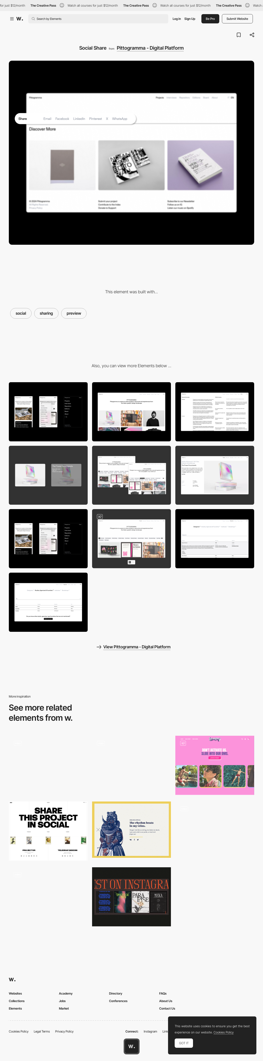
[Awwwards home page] (131, 1046)
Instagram (150, 1031)
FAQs (163, 993)
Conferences (118, 1001)
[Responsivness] (48, 538)
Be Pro (210, 19)
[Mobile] (48, 411)
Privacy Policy (64, 1031)
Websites (15, 993)
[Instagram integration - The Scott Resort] (48, 764)
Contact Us (167, 1008)
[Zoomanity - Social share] (131, 829)
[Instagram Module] (131, 896)
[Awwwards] (19, 19)
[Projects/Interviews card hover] (48, 475)
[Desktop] (131, 411)
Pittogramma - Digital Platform (150, 47)
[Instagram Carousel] (214, 831)
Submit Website (237, 19)
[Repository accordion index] (214, 538)
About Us (165, 1001)
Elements (15, 1008)
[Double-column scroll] (214, 411)
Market (64, 1008)
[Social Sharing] (48, 831)
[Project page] (214, 475)
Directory (115, 993)
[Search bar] (48, 602)
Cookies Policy (18, 1031)
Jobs (62, 1001)
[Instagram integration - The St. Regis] (131, 764)
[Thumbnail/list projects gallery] (131, 538)
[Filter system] (131, 475)
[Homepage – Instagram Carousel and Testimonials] (214, 765)
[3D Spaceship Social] (48, 895)
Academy (66, 993)
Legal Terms (42, 1031)
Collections (17, 1001)
